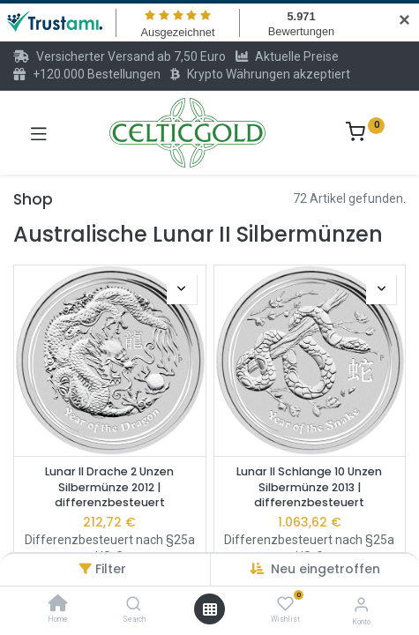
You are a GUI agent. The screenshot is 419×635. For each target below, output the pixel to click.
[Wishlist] (285, 604)
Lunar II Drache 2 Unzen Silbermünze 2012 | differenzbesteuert (109, 487)
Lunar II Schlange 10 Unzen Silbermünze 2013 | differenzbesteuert (309, 487)
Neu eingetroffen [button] (325, 569)
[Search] (133, 605)
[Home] (58, 605)
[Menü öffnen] (210, 609)
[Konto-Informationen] (361, 604)
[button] (182, 289)
